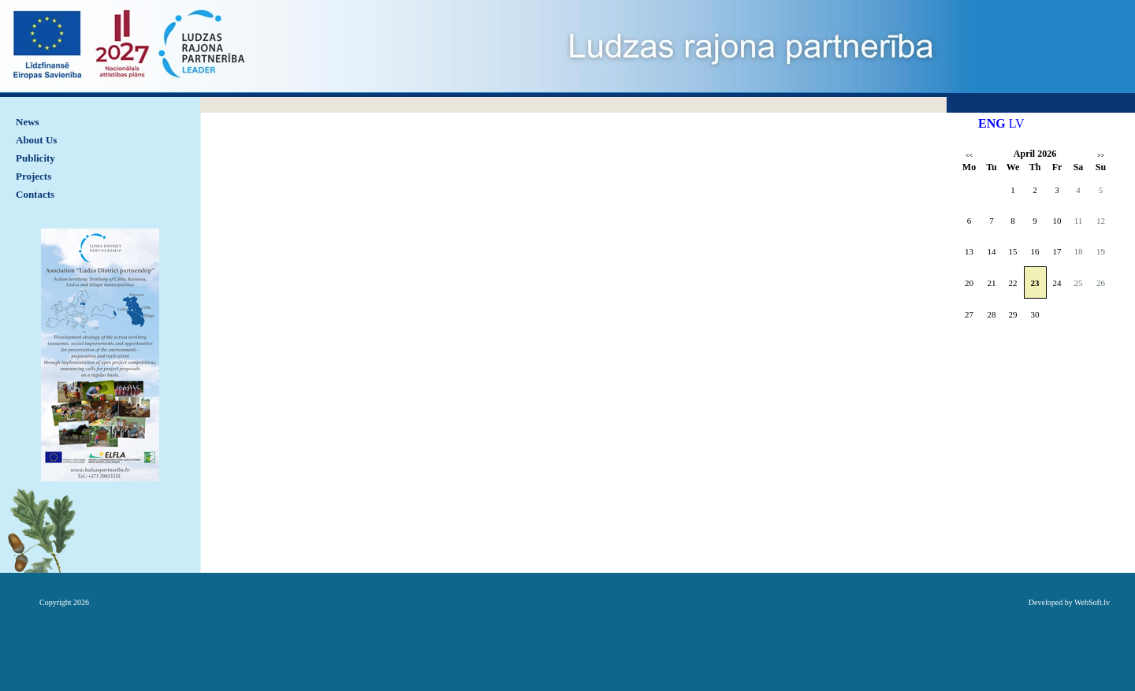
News (27, 122)
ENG (992, 123)
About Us (36, 140)
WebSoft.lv (1092, 602)
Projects (33, 176)
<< (969, 155)
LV (1017, 123)
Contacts (35, 194)
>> (1100, 155)
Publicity (35, 158)
